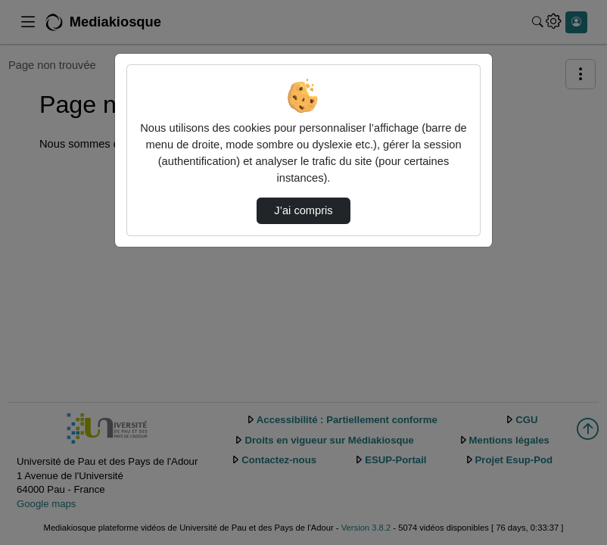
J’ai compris (303, 210)
